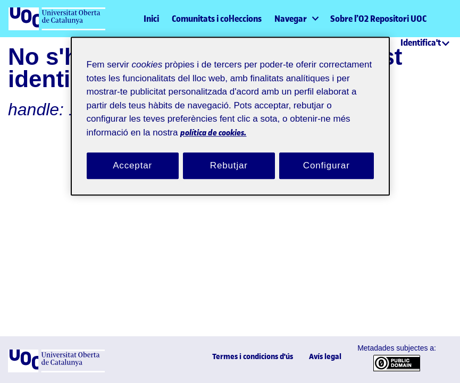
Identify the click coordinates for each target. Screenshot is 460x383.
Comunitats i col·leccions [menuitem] (217, 18)
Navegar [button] (290, 18)
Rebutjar (229, 154)
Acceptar (132, 154)
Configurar (326, 154)
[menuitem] (296, 18)
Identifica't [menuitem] (420, 42)
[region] (230, 111)
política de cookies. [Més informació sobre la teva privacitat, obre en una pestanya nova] (281, 120)
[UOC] (56, 370)
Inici (151, 18)
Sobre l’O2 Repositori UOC (378, 18)
